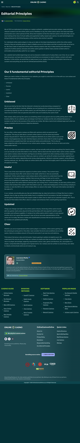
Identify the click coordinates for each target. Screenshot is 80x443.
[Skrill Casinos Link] (28, 305)
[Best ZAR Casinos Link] (8, 305)
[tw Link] (17, 263)
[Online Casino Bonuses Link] (8, 294)
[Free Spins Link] (70, 299)
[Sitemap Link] (59, 343)
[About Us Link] (39, 331)
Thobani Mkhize (26, 20)
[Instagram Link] (12, 339)
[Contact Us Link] (40, 334)
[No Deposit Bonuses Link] (8, 300)
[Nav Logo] (38, 2)
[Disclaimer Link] (40, 340)
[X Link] (9, 339)
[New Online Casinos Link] (8, 310)
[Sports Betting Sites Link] (62, 334)
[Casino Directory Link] (62, 331)
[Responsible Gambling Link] (43, 343)
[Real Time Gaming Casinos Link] (48, 294)
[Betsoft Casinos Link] (48, 312)
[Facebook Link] (5, 339)
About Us (8, 6)
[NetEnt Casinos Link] (48, 299)
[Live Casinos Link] (60, 340)
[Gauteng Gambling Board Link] (40, 364)
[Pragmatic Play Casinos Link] (48, 304)
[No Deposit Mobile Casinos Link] (70, 294)
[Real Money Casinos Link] (62, 337)
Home (3, 6)
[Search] (78, 2)
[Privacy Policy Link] (41, 337)
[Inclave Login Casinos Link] (70, 312)
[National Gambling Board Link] (46, 364)
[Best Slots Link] (70, 303)
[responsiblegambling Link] (34, 364)
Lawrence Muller (9, 20)
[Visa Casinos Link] (28, 309)
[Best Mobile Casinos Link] (8, 316)
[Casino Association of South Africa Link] (52, 364)
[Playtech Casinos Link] (48, 309)
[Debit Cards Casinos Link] (28, 300)
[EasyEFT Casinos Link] (28, 295)
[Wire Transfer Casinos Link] (28, 313)
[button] (2, 2)
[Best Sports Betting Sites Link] (70, 307)
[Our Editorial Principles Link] (43, 346)
